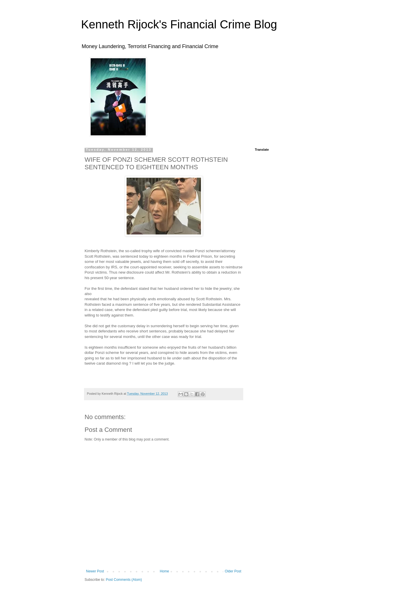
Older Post (233, 571)
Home (164, 571)
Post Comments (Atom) (124, 580)
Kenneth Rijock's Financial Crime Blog (179, 24)
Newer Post (95, 571)
